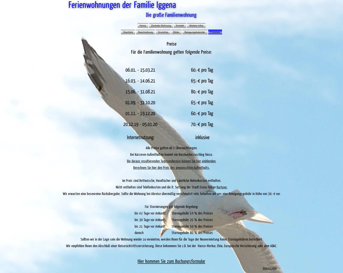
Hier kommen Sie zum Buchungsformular (171, 261)
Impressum (269, 268)
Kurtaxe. (222, 187)
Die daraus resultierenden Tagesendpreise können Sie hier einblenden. (171, 161)
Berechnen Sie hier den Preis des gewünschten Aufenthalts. (171, 168)
